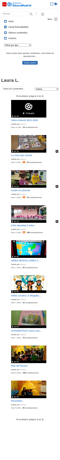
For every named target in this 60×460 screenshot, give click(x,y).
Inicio (11, 21)
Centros (12, 38)
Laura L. (23, 124)
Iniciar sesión (30, 63)
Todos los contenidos (13, 89)
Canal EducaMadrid (18, 27)
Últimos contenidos (17, 32)
